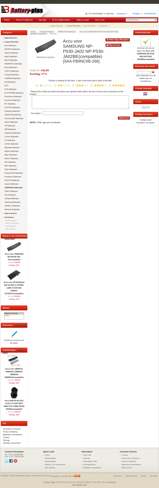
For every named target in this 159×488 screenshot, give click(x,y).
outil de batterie (89, 26)
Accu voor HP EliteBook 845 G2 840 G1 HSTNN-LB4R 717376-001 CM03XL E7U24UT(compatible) (14, 286)
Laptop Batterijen (46, 32)
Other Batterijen (10, 169)
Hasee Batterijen (11, 122)
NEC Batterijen (10, 166)
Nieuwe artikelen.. (12, 223)
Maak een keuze (14, 313)
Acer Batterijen (10, 46)
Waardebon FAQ (90, 461)
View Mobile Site (79, 485)
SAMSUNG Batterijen (66, 32)
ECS (6, 86)
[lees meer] (9, 238)
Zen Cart (45, 476)
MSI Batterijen (10, 162)
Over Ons (118, 476)
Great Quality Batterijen (13, 118)
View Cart (99, 20)
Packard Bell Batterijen (13, 173)
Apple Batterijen (10, 56)
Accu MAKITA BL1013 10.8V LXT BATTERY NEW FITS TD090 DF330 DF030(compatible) (14, 404)
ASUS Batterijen (11, 60)
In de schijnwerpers (61, 20)
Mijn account (83, 20)
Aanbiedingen (50, 458)
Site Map (153, 476)
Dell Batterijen (10, 82)
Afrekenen (121, 14)
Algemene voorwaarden (12, 435)
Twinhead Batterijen (12, 202)
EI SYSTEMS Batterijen (14, 93)
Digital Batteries (57, 26)
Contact (6, 437)
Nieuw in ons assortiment (55, 464)
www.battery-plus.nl (23, 476)
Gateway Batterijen (12, 111)
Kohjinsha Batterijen (12, 133)
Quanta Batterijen (11, 184)
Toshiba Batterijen (11, 198)
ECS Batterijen (10, 89)
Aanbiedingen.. (11, 226)
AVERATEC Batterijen (13, 64)
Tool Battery (103, 26)
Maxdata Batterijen (12, 147)
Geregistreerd (150, 13)
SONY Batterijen (11, 191)
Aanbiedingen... (11, 220)
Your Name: (36, 116)
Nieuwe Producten (24, 20)
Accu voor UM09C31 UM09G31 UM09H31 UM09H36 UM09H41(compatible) (14, 372)
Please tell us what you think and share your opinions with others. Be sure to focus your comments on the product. (76, 92)
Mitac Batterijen (10, 155)
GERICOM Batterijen (12, 115)
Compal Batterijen (11, 75)
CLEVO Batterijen (11, 71)
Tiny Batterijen (10, 195)
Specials (42, 20)
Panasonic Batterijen (12, 177)
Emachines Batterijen (13, 97)
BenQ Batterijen (10, 67)
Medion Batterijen (11, 151)
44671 (14, 316)
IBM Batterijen (10, 129)
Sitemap (6, 440)
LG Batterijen (9, 140)
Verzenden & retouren (12, 429)
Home (7, 20)
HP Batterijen (9, 126)
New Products (131, 476)
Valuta (138, 102)
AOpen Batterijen (11, 53)
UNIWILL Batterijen (12, 206)
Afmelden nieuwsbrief (11, 443)
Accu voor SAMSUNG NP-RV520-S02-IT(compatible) (14, 256)
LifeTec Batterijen (11, 144)
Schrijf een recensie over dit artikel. (14, 340)
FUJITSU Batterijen (12, 107)
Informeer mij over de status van (146, 52)
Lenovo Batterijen (11, 137)
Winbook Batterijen (12, 209)
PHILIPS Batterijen (12, 180)
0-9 (106, 482)
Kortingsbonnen (89, 464)
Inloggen (136, 13)
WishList (112, 482)
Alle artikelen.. (11, 229)
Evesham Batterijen (12, 100)
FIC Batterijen (10, 104)
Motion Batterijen (11, 158)
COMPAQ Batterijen (12, 78)
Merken (6, 308)
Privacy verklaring (10, 432)
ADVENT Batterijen (12, 49)
